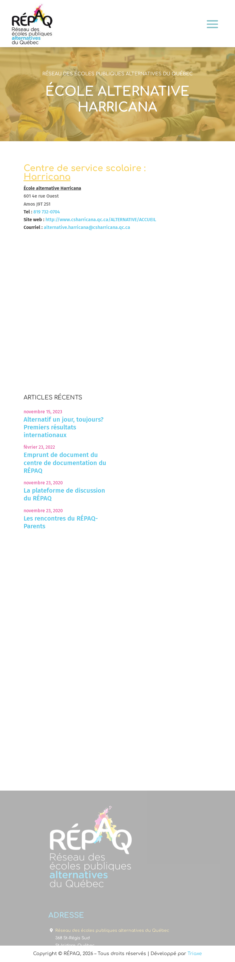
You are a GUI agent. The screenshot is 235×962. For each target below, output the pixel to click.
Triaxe (194, 953)
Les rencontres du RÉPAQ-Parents (61, 522)
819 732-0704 (46, 212)
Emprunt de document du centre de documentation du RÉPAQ (65, 462)
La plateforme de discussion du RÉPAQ (64, 494)
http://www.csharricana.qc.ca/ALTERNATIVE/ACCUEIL (101, 219)
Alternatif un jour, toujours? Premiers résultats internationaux (63, 427)
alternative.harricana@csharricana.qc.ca (87, 227)
